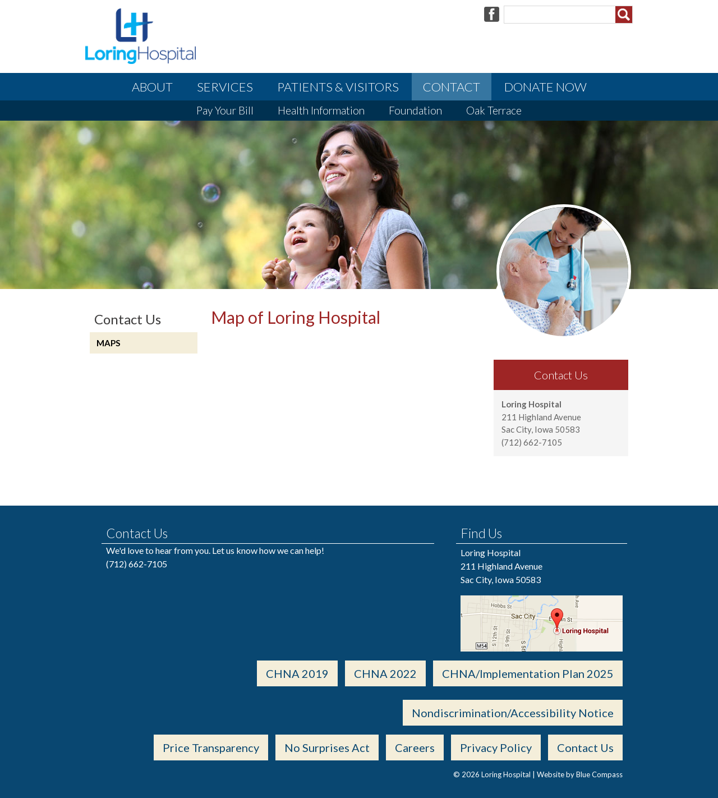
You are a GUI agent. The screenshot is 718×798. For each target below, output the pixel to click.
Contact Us (585, 747)
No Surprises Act (327, 747)
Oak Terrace (494, 110)
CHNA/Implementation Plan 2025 (528, 673)
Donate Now (545, 86)
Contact (451, 86)
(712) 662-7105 (136, 563)
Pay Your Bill (225, 110)
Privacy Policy (496, 747)
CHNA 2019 (297, 673)
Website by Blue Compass (580, 774)
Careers (415, 747)
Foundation (415, 110)
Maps (108, 343)
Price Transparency (211, 747)
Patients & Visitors (338, 86)
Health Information (321, 110)
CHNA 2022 (385, 673)
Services (225, 86)
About (152, 86)
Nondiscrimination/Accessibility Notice (513, 712)
